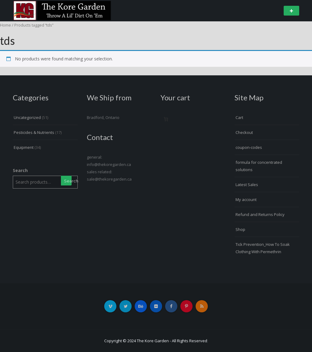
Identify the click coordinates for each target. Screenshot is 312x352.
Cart (239, 117)
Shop (240, 229)
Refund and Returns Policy (260, 214)
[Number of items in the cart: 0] (166, 119)
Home (5, 25)
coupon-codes (249, 147)
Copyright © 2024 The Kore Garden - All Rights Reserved (155, 340)
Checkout (244, 132)
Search (20, 170)
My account (246, 199)
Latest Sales (247, 184)
